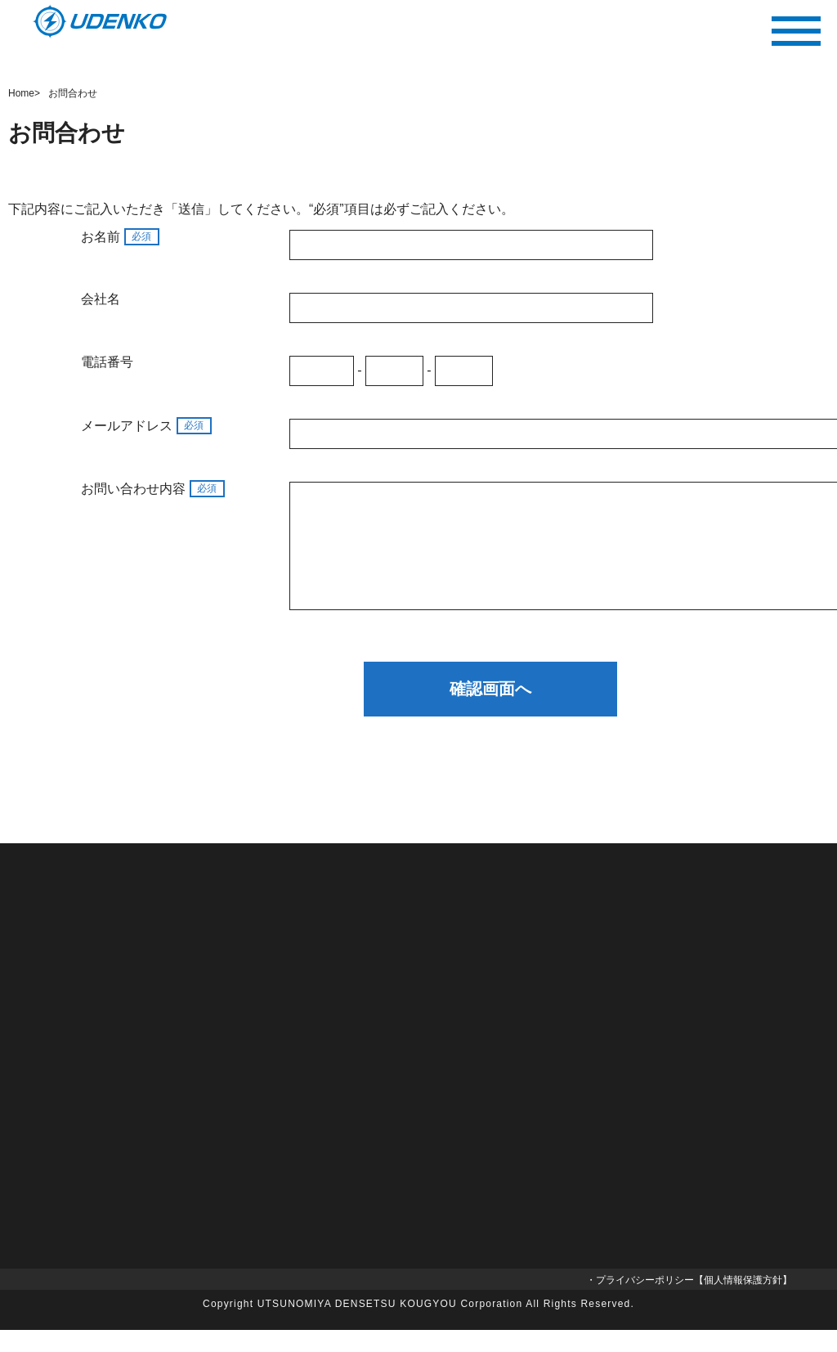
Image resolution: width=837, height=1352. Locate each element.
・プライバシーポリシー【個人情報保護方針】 (689, 1302)
